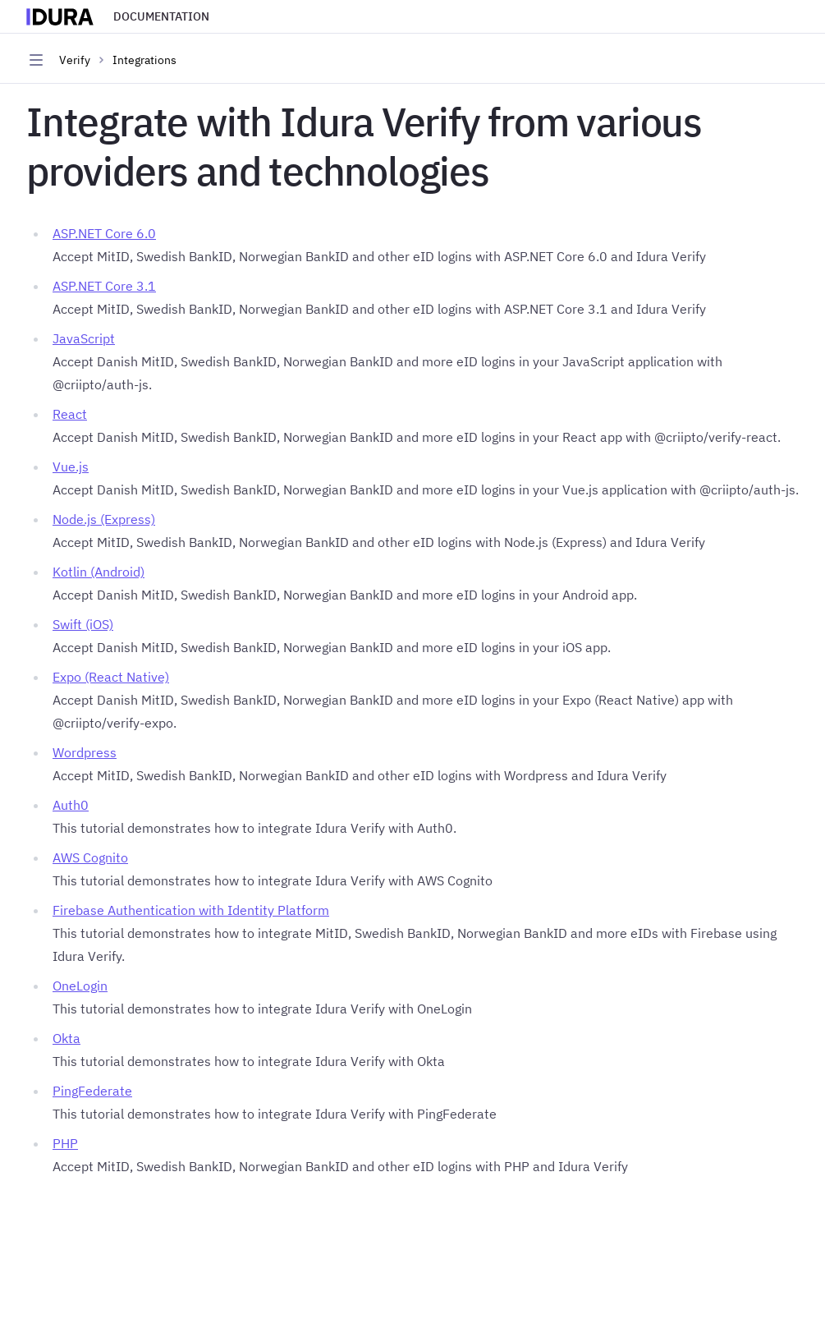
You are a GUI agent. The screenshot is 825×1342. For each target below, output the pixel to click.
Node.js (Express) (104, 519)
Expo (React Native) (111, 677)
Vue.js (71, 466)
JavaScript (84, 338)
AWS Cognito (90, 857)
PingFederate (92, 1090)
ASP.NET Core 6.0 (104, 233)
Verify (74, 60)
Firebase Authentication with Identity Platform (191, 910)
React (70, 414)
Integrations (144, 60)
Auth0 (71, 805)
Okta (66, 1038)
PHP (65, 1143)
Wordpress (85, 752)
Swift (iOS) (83, 624)
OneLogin (80, 985)
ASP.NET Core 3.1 (104, 286)
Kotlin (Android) (98, 571)
